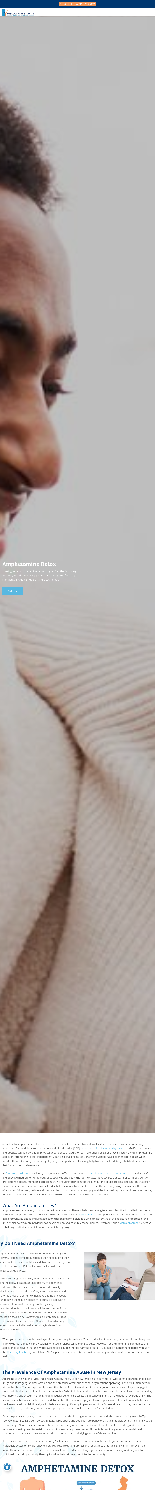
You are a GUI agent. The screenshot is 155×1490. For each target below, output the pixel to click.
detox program (129, 1223)
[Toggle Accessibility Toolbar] (7, 1467)
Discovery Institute (16, 1173)
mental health (86, 1214)
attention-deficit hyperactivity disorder (104, 1148)
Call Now (12, 591)
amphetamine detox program (107, 1173)
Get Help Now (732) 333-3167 (79, 4)
